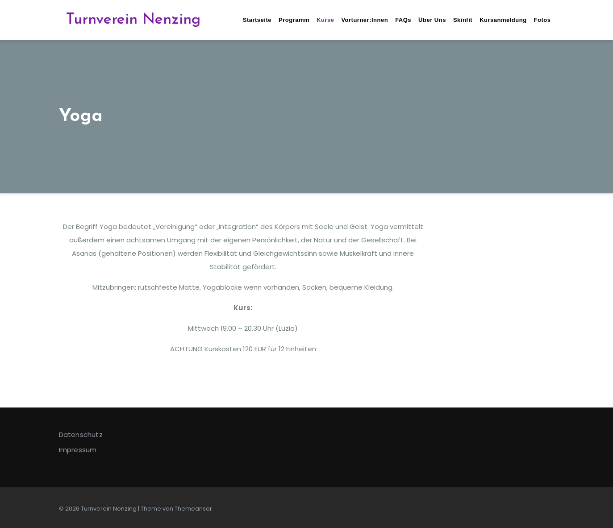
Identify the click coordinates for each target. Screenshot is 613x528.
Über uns (432, 20)
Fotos (542, 20)
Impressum (78, 449)
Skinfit (462, 20)
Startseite (257, 20)
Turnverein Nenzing (133, 20)
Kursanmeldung (503, 20)
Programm (294, 20)
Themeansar (193, 508)
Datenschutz (81, 434)
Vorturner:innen (364, 20)
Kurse (325, 20)
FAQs (403, 20)
